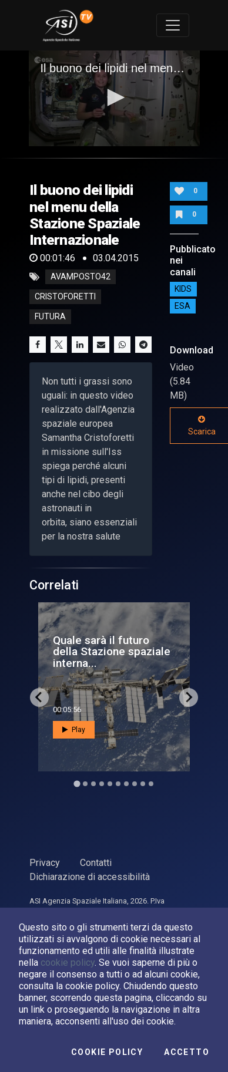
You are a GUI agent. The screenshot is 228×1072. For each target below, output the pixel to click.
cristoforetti (65, 297)
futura (50, 317)
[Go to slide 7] (126, 783)
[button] (114, 97)
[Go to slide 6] (118, 783)
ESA (182, 306)
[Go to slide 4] (101, 783)
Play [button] (73, 730)
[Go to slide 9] (142, 783)
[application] (114, 98)
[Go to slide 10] (151, 783)
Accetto (186, 1052)
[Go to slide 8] (134, 783)
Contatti (96, 862)
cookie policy (68, 962)
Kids (183, 289)
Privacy (44, 862)
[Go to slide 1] (76, 783)
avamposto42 (80, 277)
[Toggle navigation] (172, 25)
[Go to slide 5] (110, 783)
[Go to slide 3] (93, 783)
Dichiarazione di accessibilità (89, 876)
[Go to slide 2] (85, 783)
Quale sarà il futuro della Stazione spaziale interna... (111, 651)
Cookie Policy (107, 1052)
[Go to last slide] (39, 697)
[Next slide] (188, 697)
